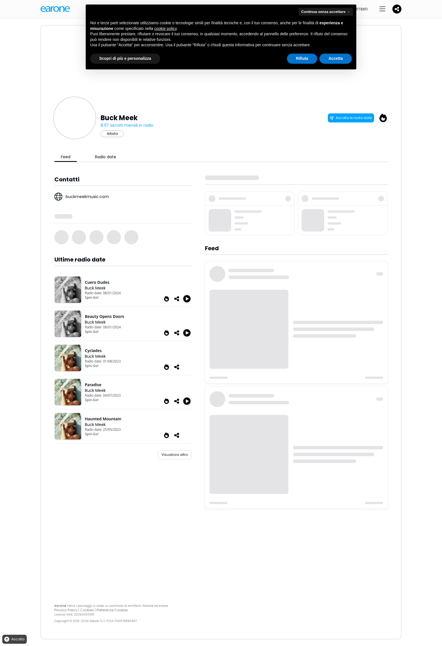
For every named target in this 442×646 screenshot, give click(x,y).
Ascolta (14, 639)
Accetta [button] (335, 58)
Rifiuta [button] (302, 58)
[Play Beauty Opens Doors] (186, 332)
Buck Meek (95, 288)
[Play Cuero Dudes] (186, 298)
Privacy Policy (66, 610)
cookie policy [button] (165, 28)
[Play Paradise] (186, 401)
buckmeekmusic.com (87, 196)
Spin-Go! (91, 297)
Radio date (105, 157)
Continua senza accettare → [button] (325, 12)
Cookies (87, 610)
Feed (65, 157)
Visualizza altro (175, 454)
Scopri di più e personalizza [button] (125, 58)
